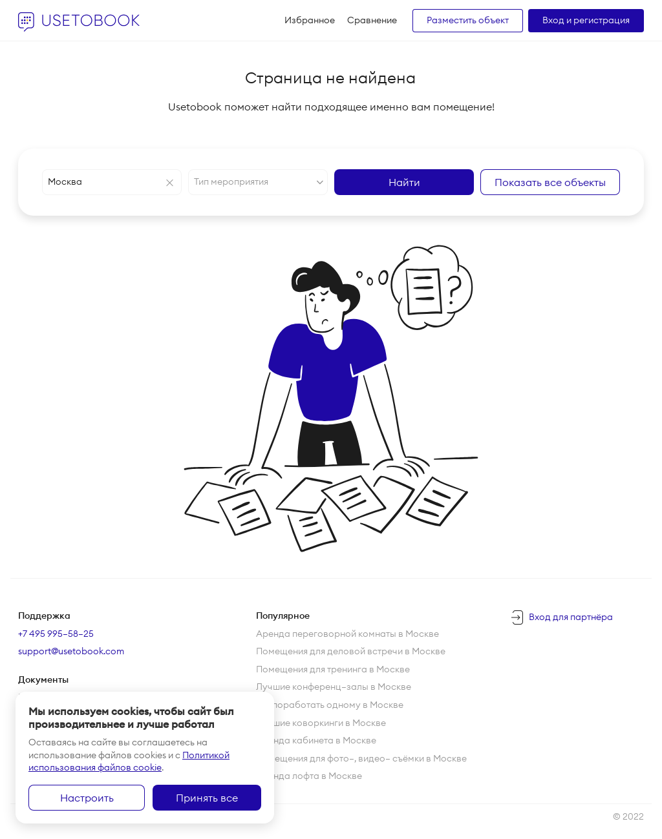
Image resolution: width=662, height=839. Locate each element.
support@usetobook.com (71, 651)
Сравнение (372, 20)
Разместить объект (468, 20)
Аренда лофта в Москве (309, 776)
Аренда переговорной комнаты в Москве (347, 633)
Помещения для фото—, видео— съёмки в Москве (361, 758)
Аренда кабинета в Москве (316, 740)
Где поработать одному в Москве (329, 704)
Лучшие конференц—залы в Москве (333, 686)
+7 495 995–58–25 (56, 633)
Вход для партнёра (571, 617)
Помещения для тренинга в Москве (333, 669)
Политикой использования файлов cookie (129, 761)
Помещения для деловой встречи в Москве (350, 651)
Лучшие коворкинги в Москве (321, 723)
